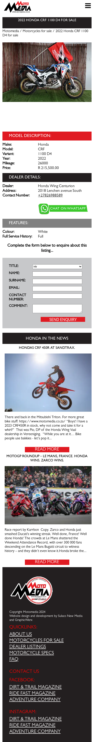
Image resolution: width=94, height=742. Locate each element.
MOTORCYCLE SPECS (31, 653)
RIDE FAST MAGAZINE (32, 693)
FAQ (13, 659)
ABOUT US (20, 634)
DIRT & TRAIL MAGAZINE (35, 687)
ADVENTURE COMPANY (35, 700)
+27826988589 (50, 196)
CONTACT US (24, 672)
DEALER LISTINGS (27, 647)
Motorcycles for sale (37, 31)
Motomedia (10, 31)
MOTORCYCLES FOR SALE (36, 641)
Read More (47, 449)
